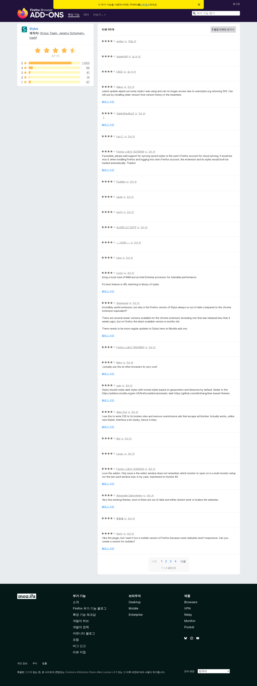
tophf (33, 38)
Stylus (33, 28)
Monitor (189, 621)
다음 (183, 561)
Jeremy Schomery (71, 33)
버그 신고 (79, 646)
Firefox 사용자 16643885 (130, 347)
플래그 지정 (108, 101)
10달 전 (132, 41)
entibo (120, 41)
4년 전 (151, 469)
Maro (119, 362)
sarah (119, 196)
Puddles (121, 181)
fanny (119, 533)
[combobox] (216, 13)
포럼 (76, 639)
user (118, 385)
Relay (188, 614)
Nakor (119, 86)
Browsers (190, 602)
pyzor (119, 273)
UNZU (119, 71)
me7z (119, 212)
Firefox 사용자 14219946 (130, 151)
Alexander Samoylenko (129, 495)
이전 (154, 561)
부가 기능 (79, 596)
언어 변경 (189, 671)
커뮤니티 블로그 (84, 633)
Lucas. (120, 453)
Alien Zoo (121, 412)
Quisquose (122, 303)
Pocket (189, 627)
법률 (44, 663)
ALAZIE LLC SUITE (126, 227)
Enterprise (136, 614)
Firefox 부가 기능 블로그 (89, 608)
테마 (86, 14)
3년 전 (130, 273)
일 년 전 (136, 56)
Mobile (133, 608)
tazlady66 (122, 56)
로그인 (236, 3)
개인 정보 (22, 663)
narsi (119, 257)
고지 (27, 672)
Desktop (135, 602)
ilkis (118, 438)
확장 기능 (74, 14)
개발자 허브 (81, 621)
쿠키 (34, 663)
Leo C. (120, 136)
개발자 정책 (81, 627)
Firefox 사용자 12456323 (130, 469)
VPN (187, 608)
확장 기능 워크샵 (84, 614)
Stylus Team (48, 33)
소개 (76, 602)
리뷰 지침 (79, 652)
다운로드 (145, 4)
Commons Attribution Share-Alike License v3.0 (91, 672)
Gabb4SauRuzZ (125, 113)
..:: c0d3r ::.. (123, 242)
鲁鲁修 (120, 518)
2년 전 (131, 86)
